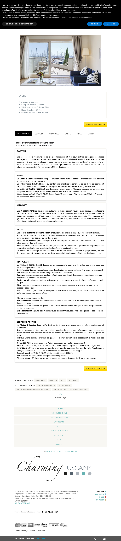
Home (60, 409)
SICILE (102, 497)
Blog (59, 427)
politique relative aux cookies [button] (65, 10)
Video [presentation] (79, 134)
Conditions (41, 531)
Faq (59, 440)
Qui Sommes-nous (59, 413)
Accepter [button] (111, 24)
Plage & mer (40, 380)
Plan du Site (59, 444)
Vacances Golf (59, 390)
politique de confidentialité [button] (94, 5)
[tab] (23, 133)
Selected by (59, 435)
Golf (63, 380)
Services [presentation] (39, 134)
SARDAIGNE (100, 495)
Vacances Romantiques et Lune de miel (33, 390)
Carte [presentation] (68, 134)
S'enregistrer (29, 539)
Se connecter (20, 539)
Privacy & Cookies (28, 531)
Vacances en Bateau (78, 390)
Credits (17, 531)
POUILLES (101, 500)
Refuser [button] (94, 24)
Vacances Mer (64, 386)
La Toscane (59, 422)
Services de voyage (59, 418)
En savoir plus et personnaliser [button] (19, 24)
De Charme (73, 380)
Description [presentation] (23, 134)
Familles (53, 380)
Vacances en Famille (46, 386)
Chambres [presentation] (54, 134)
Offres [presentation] (91, 134)
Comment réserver (59, 431)
